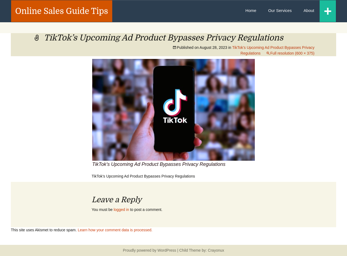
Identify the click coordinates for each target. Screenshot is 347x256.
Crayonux (215, 250)
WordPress (166, 250)
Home (250, 10)
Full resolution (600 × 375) (292, 53)
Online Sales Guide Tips (61, 11)
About (309, 10)
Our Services (280, 10)
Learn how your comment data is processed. (115, 230)
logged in (121, 209)
